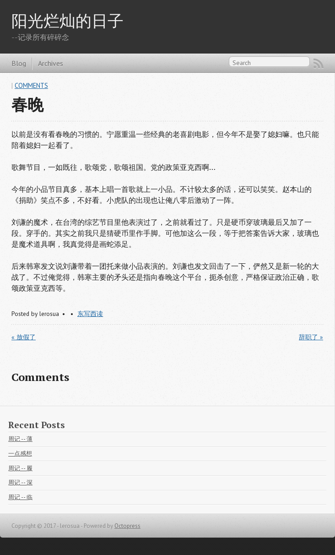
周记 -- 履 (20, 468)
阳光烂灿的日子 (67, 20)
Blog (18, 63)
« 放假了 (23, 337)
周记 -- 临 (20, 497)
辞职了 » (311, 337)
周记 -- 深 (20, 482)
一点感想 (20, 453)
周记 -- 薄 (20, 439)
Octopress (127, 526)
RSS (318, 64)
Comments (31, 85)
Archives (50, 63)
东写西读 (90, 314)
